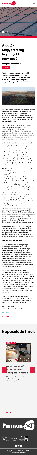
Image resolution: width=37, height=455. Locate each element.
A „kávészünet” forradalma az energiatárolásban (17, 369)
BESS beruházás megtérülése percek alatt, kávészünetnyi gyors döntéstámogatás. (18, 379)
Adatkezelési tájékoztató (18, 452)
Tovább (10, 412)
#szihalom (5, 313)
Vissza (5, 316)
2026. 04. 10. (11, 343)
